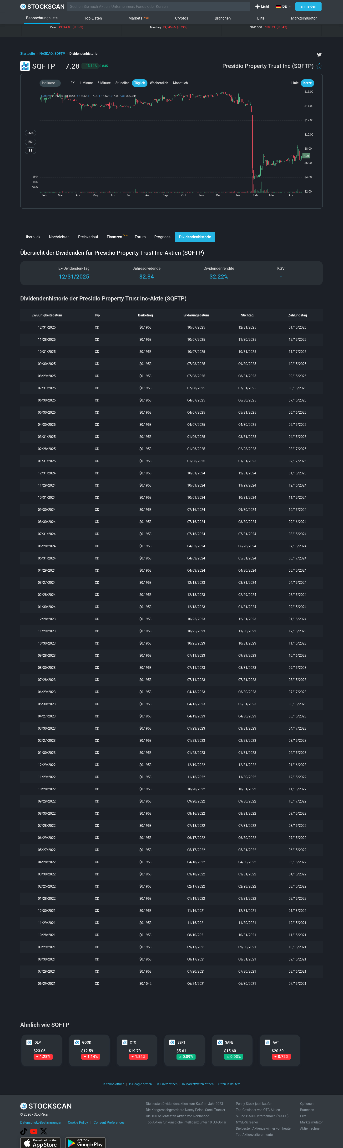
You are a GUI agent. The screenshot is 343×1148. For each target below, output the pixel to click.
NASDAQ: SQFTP (53, 54)
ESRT (181, 1042)
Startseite (28, 54)
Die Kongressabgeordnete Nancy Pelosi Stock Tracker (185, 1110)
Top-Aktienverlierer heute (254, 1135)
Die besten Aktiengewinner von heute (263, 1128)
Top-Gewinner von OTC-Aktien (258, 1110)
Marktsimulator (304, 18)
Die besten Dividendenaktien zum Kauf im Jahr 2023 (184, 1104)
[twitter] (319, 54)
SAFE (229, 1042)
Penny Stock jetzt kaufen (254, 1104)
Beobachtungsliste (42, 18)
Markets (138, 18)
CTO (133, 1042)
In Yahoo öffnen (113, 1084)
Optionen (306, 1104)
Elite (261, 18)
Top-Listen (93, 18)
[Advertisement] (171, 221)
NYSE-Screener (247, 1122)
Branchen (223, 18)
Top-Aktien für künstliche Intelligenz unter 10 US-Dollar (186, 1122)
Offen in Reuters (229, 1084)
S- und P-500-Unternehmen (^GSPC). (262, 1116)
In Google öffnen (140, 1084)
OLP (38, 1042)
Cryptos (181, 18)
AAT (276, 1042)
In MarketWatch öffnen (198, 1084)
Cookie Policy (78, 1122)
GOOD (86, 1042)
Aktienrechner (310, 1128)
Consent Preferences (109, 1122)
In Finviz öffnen (166, 1084)
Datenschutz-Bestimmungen (41, 1122)
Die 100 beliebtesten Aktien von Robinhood (177, 1116)
